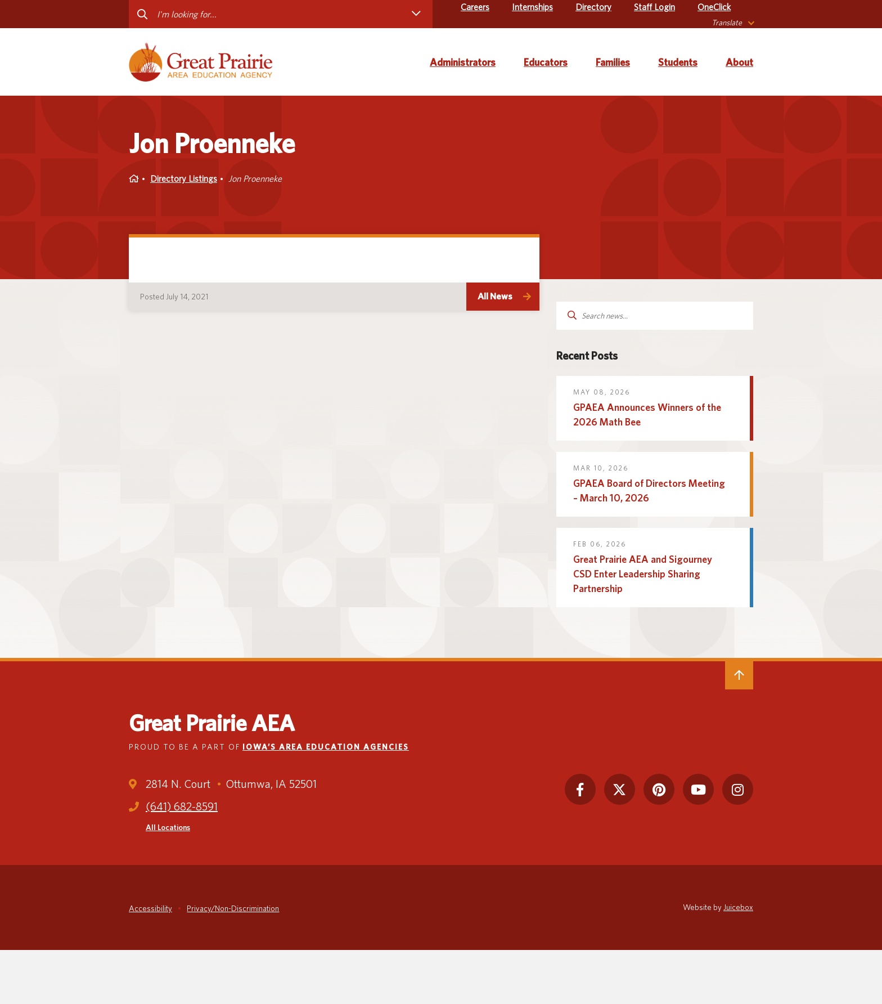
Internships (532, 7)
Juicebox (738, 907)
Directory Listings (183, 178)
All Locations (168, 827)
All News (495, 296)
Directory (593, 7)
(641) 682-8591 (182, 806)
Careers (475, 7)
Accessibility (150, 908)
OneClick (714, 7)
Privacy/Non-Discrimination (233, 908)
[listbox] (732, 23)
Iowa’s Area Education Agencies (325, 746)
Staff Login (654, 7)
